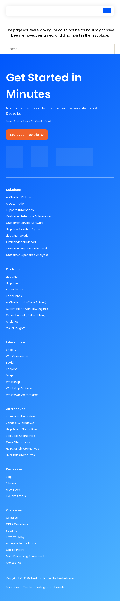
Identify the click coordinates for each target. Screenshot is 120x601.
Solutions (13, 189)
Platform (13, 269)
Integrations (15, 342)
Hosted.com (65, 578)
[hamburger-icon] (107, 10)
